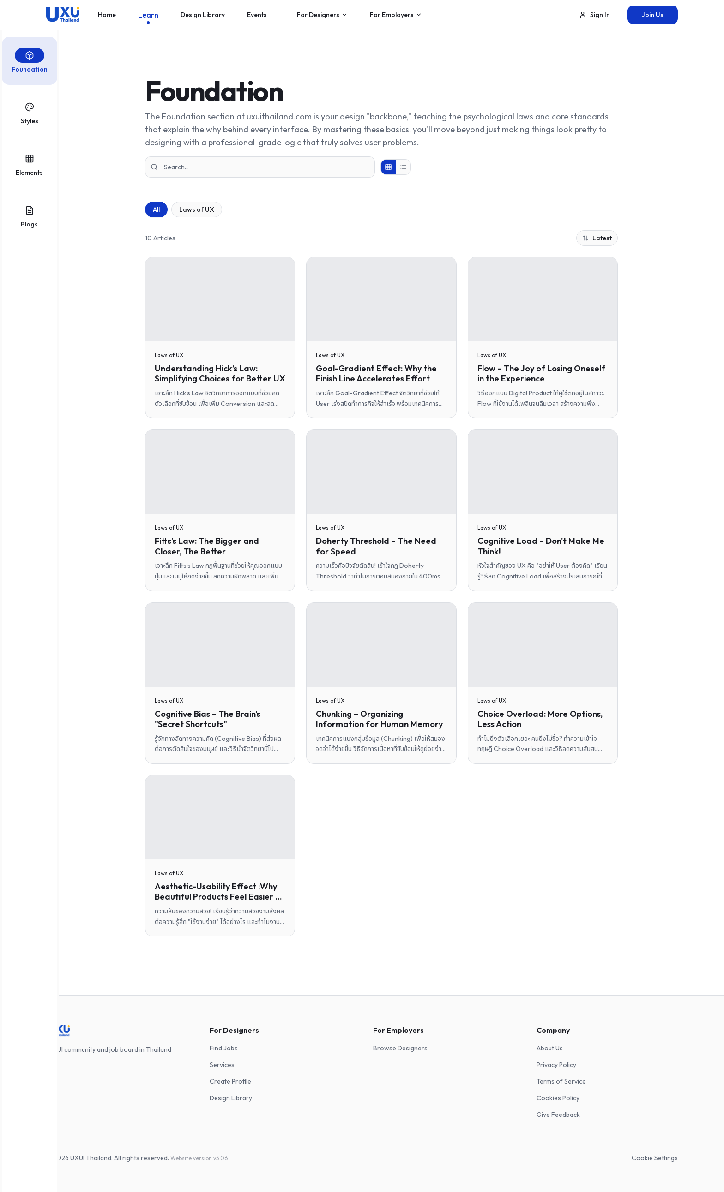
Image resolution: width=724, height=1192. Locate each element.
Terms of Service (561, 1081)
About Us (550, 1048)
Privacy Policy (556, 1065)
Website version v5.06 (199, 1158)
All (156, 209)
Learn (148, 17)
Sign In (594, 15)
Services (222, 1065)
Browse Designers (400, 1048)
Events (257, 17)
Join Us (653, 15)
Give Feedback (558, 1114)
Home (107, 17)
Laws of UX (196, 209)
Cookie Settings (655, 1158)
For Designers (322, 17)
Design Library (203, 17)
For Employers (396, 17)
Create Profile (230, 1081)
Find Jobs (224, 1048)
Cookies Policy (558, 1098)
